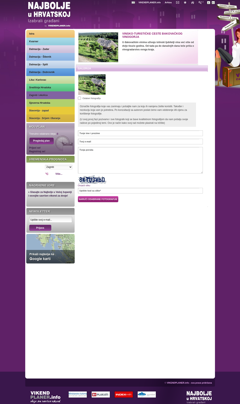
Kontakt (178, 2)
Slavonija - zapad (39, 110)
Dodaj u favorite (186, 2)
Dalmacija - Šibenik (40, 56)
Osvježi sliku (84, 185)
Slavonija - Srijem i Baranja (44, 118)
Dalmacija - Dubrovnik (42, 72)
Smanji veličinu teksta (208, 2)
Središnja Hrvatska (40, 87)
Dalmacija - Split (38, 64)
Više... (59, 173)
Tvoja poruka (140, 160)
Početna (193, 2)
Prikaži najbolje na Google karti (50, 248)
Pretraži (202, 2)
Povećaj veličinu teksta (213, 2)
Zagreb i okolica (38, 95)
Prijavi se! (35, 147)
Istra (31, 33)
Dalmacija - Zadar (39, 49)
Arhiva (168, 2)
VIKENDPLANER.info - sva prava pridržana (189, 383)
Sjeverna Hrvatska (39, 103)
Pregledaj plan (41, 140)
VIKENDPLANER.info (149, 2)
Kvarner (33, 41)
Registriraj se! (37, 151)
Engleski (133, 2)
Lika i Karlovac (37, 79)
